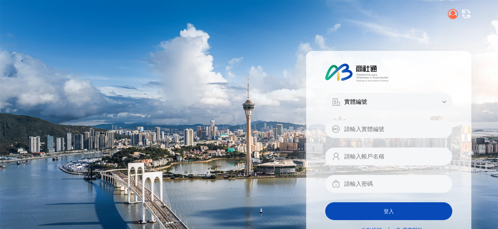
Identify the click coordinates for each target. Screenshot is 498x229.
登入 (389, 211)
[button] (466, 14)
